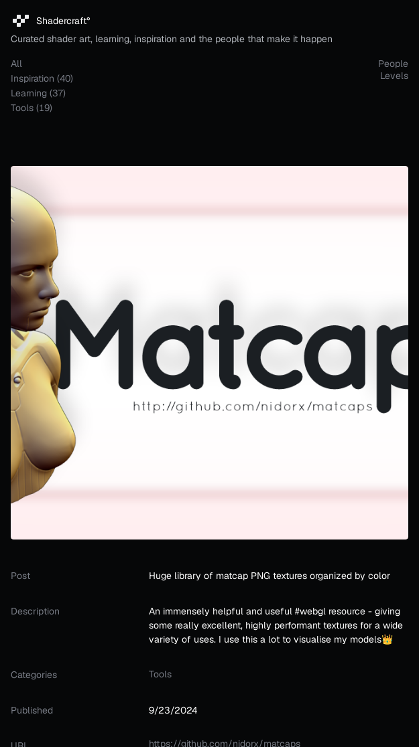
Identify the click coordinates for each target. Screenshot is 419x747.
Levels (394, 75)
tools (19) (31, 107)
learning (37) (38, 93)
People (393, 63)
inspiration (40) (42, 78)
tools (160, 674)
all (16, 63)
